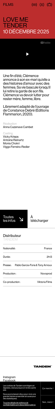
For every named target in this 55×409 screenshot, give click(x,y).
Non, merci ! (47, 402)
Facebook (9, 380)
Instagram (9, 377)
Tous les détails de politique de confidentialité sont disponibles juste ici (19, 404)
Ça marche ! (47, 388)
